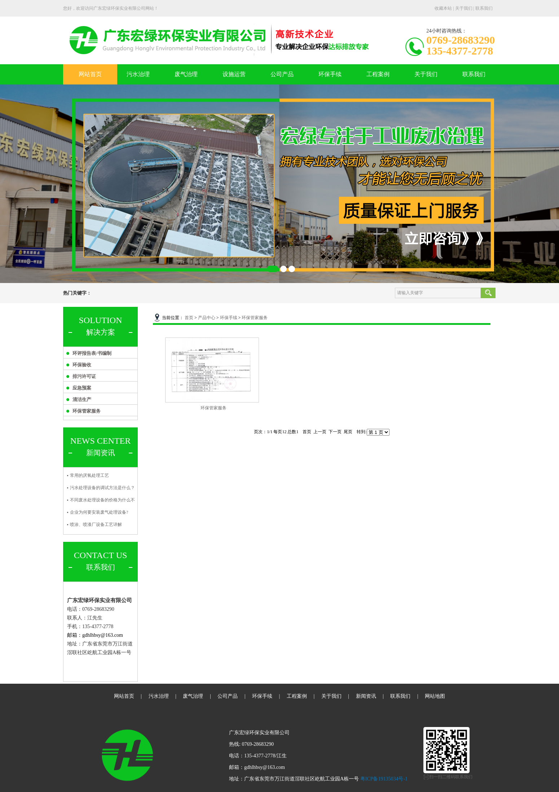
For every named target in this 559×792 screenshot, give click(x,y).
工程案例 (377, 74)
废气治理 (186, 74)
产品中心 (206, 317)
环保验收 (81, 364)
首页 (189, 317)
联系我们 (484, 8)
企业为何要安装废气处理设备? (99, 512)
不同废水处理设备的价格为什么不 (102, 499)
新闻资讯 (366, 696)
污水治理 (138, 74)
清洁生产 (81, 399)
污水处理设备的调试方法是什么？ (102, 487)
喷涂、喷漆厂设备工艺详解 (96, 524)
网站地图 (435, 696)
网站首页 (90, 74)
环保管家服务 (86, 411)
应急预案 (81, 388)
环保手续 (330, 74)
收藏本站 (443, 8)
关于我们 (463, 8)
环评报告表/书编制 (91, 353)
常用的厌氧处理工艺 (89, 475)
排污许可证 (84, 376)
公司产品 (282, 74)
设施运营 (234, 74)
